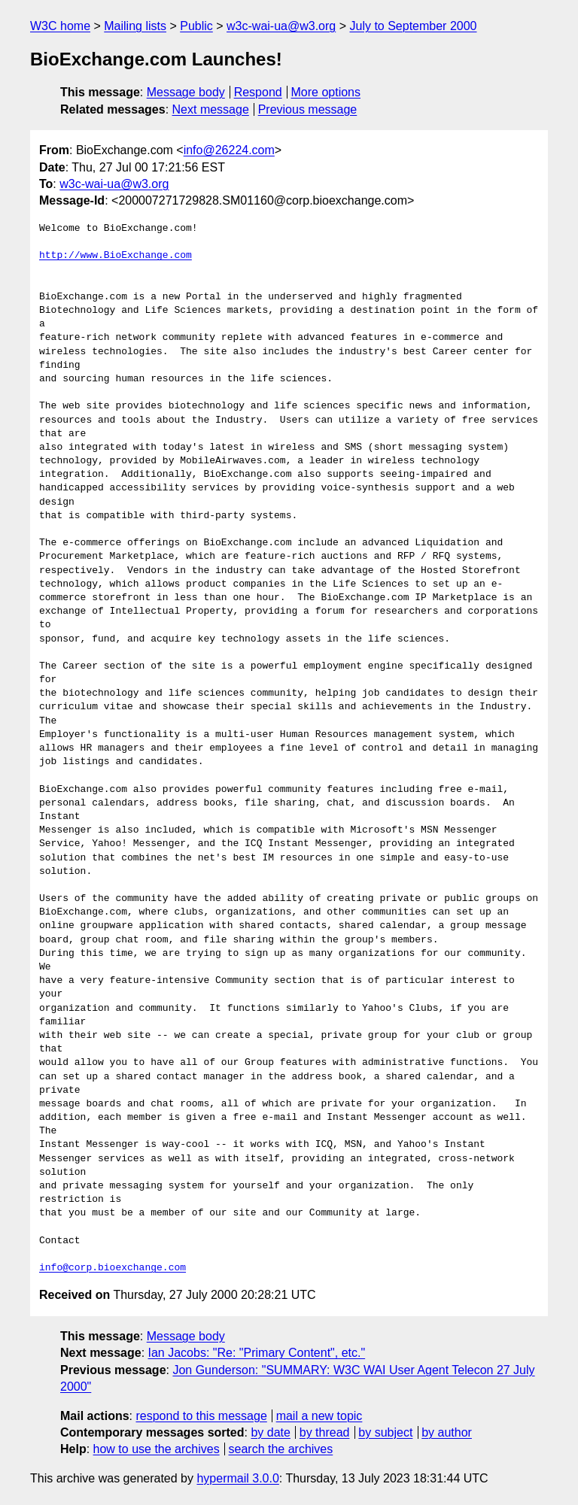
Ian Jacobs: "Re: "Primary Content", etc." (257, 1352)
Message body (186, 92)
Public (196, 26)
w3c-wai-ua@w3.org (281, 26)
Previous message (307, 109)
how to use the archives (156, 1449)
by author (446, 1432)
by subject (385, 1432)
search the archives (281, 1449)
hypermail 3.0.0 (237, 1478)
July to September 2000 (412, 26)
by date (270, 1432)
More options (326, 92)
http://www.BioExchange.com (115, 255)
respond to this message (200, 1415)
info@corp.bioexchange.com (112, 1268)
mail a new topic (319, 1415)
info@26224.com (229, 150)
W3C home (60, 26)
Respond (258, 92)
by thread (325, 1432)
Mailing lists (135, 26)
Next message (210, 109)
